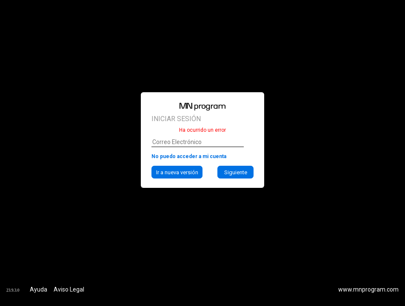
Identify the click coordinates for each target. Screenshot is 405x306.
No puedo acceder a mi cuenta (188, 156)
